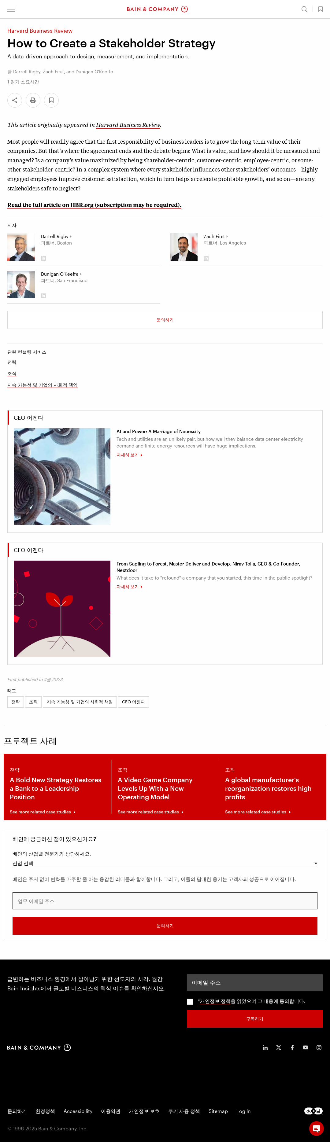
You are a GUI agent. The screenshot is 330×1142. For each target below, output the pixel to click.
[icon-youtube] (305, 1047)
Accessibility (78, 1111)
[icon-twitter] (278, 1047)
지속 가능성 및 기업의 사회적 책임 (42, 385)
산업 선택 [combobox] (23, 863)
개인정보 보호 (144, 1111)
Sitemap (218, 1111)
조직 (12, 373)
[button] (11, 9)
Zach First (214, 236)
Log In (243, 1111)
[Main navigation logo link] (157, 9)
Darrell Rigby (55, 236)
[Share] (14, 100)
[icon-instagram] (319, 1047)
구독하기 (254, 1018)
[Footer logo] (313, 1110)
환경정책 (45, 1111)
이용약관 (111, 1111)
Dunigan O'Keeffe (60, 274)
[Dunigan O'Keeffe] (21, 284)
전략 (12, 362)
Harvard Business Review (128, 124)
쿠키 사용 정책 (184, 1111)
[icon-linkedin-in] (265, 1047)
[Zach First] (184, 247)
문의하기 (165, 319)
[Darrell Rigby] (21, 247)
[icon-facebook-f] (292, 1047)
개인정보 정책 (215, 1001)
